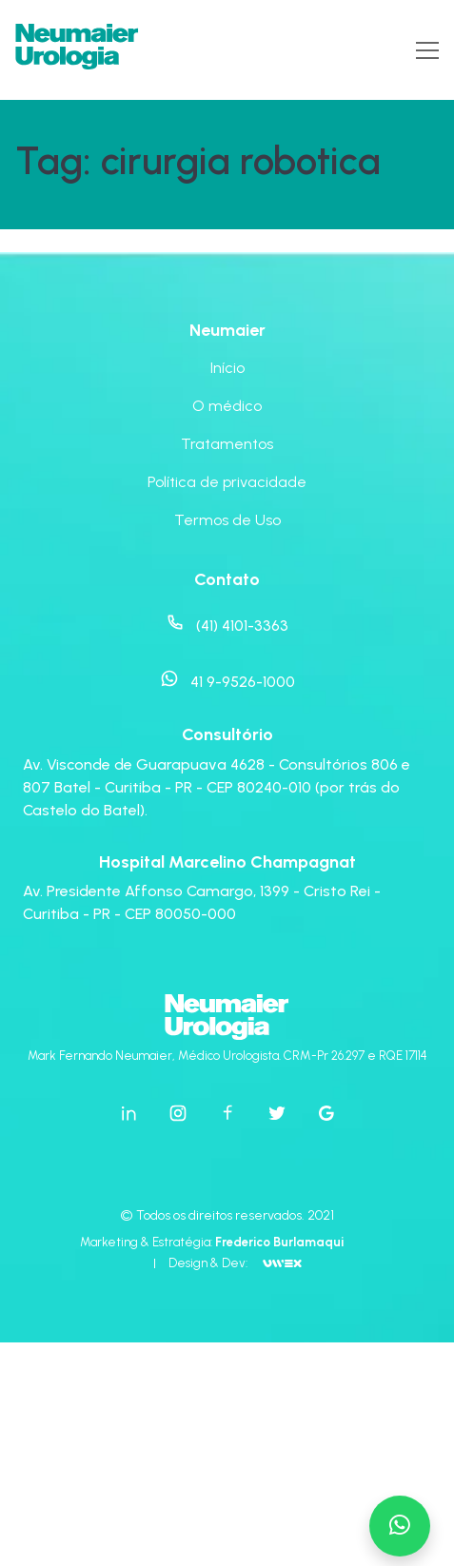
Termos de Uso (227, 520)
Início (227, 368)
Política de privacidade (227, 482)
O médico (227, 406)
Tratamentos (227, 444)
